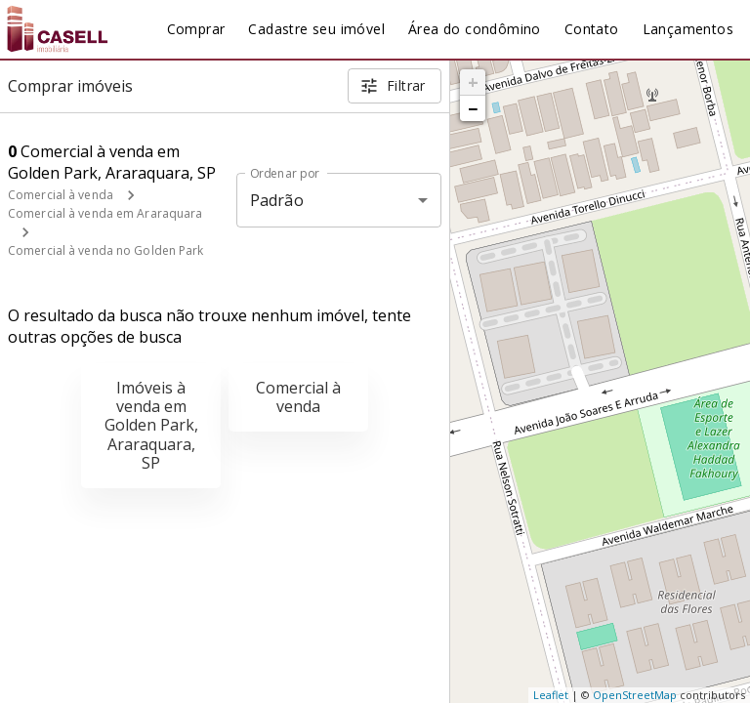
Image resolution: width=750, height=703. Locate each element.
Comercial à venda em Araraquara (105, 213)
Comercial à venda (60, 194)
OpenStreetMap (635, 694)
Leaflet (550, 694)
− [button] (473, 108)
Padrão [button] (277, 200)
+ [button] (473, 82)
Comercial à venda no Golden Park (106, 250)
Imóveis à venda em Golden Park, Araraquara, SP (151, 425)
